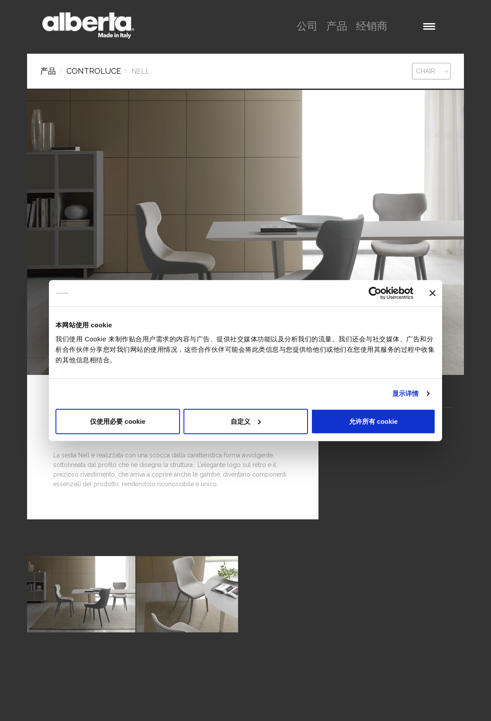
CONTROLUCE (93, 71)
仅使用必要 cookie (117, 421)
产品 (336, 26)
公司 (307, 26)
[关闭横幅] (432, 293)
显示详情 (405, 393)
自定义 (246, 421)
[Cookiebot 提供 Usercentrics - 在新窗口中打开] (375, 293)
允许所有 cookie (373, 421)
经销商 (371, 26)
